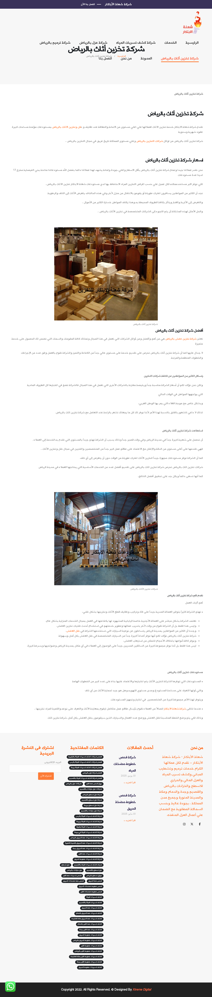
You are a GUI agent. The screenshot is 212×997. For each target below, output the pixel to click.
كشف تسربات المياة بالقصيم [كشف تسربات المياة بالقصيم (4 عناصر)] (90, 903)
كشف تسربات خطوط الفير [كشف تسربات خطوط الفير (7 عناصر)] (91, 946)
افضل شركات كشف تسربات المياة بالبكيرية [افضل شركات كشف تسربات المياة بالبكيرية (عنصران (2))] (85, 757)
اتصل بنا (105, 58)
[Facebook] (199, 824)
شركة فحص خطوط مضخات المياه (124, 764)
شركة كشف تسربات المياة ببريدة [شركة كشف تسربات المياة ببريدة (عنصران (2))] (89, 822)
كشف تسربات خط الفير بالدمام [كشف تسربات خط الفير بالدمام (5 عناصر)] (90, 924)
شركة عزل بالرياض (93, 43)
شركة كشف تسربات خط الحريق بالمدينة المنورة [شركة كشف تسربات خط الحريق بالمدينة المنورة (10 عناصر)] (83, 843)
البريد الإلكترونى (35, 765)
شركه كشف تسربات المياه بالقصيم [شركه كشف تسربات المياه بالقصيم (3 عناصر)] (88, 865)
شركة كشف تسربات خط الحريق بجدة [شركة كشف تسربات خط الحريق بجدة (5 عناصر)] (87, 849)
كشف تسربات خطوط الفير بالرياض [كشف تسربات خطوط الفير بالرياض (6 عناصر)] (88, 951)
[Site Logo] (192, 23)
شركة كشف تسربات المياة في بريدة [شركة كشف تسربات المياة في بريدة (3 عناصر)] (88, 832)
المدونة (146, 58)
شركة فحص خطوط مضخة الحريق (125, 802)
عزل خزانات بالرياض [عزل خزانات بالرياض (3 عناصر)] (74, 870)
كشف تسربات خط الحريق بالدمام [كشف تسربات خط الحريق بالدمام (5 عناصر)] (89, 913)
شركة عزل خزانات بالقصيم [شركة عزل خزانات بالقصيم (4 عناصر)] (91, 811)
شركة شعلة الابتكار (175, 708)
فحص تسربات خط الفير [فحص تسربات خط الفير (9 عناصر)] (72, 876)
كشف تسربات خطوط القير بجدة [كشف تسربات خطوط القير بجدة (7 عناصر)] (89, 962)
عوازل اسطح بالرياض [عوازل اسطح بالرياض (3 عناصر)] (94, 876)
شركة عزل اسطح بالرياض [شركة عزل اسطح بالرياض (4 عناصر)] (92, 795)
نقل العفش (73, 630)
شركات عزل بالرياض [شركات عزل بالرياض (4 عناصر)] (73, 784)
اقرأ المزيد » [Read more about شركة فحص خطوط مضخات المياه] (130, 782)
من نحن (126, 58)
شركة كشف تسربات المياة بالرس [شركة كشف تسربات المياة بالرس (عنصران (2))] (89, 816)
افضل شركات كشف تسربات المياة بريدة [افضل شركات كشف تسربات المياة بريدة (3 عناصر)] (86, 768)
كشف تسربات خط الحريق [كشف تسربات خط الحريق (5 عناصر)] (92, 908)
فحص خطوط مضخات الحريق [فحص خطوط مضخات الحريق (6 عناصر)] (90, 886)
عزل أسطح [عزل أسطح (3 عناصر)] (65, 865)
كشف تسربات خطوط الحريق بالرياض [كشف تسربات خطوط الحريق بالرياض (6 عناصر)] (87, 940)
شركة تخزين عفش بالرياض (180, 338)
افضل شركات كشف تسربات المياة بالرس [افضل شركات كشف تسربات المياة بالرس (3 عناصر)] (86, 762)
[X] (192, 824)
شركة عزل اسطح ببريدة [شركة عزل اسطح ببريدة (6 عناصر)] (93, 805)
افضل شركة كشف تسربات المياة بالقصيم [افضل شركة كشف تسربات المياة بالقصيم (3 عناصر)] (85, 778)
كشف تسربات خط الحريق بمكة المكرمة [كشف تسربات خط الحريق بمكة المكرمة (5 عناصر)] (86, 919)
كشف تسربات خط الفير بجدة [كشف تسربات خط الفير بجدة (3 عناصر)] (90, 930)
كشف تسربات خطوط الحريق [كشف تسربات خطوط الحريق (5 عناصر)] (90, 935)
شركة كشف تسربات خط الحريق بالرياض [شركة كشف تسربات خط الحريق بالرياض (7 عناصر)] (86, 838)
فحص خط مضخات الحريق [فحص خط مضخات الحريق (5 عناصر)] (73, 881)
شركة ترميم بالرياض (55, 43)
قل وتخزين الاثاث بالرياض (66, 127)
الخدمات (170, 43)
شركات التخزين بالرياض (149, 141)
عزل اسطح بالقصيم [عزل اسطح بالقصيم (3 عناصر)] (94, 870)
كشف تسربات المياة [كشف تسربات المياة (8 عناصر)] (94, 897)
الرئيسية (192, 43)
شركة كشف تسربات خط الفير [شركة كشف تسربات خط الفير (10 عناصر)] (90, 854)
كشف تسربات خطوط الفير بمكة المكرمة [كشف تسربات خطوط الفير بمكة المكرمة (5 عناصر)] (86, 957)
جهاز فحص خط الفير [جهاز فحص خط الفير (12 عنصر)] (94, 784)
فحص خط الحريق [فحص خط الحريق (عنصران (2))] (95, 881)
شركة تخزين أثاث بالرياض (180, 58)
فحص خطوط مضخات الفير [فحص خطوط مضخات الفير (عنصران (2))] (91, 892)
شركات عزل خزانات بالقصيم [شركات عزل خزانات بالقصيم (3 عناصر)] (91, 789)
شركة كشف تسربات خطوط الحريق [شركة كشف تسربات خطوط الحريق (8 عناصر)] (88, 859)
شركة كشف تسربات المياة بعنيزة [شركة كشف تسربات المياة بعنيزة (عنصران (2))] (89, 827)
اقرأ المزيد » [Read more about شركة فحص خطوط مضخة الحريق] (130, 820)
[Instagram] (184, 824)
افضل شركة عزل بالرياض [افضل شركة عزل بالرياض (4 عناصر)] (92, 773)
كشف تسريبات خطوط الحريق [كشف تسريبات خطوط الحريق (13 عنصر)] (90, 967)
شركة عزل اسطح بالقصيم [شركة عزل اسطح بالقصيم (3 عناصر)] (92, 800)
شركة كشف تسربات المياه (135, 43)
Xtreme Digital (141, 989)
